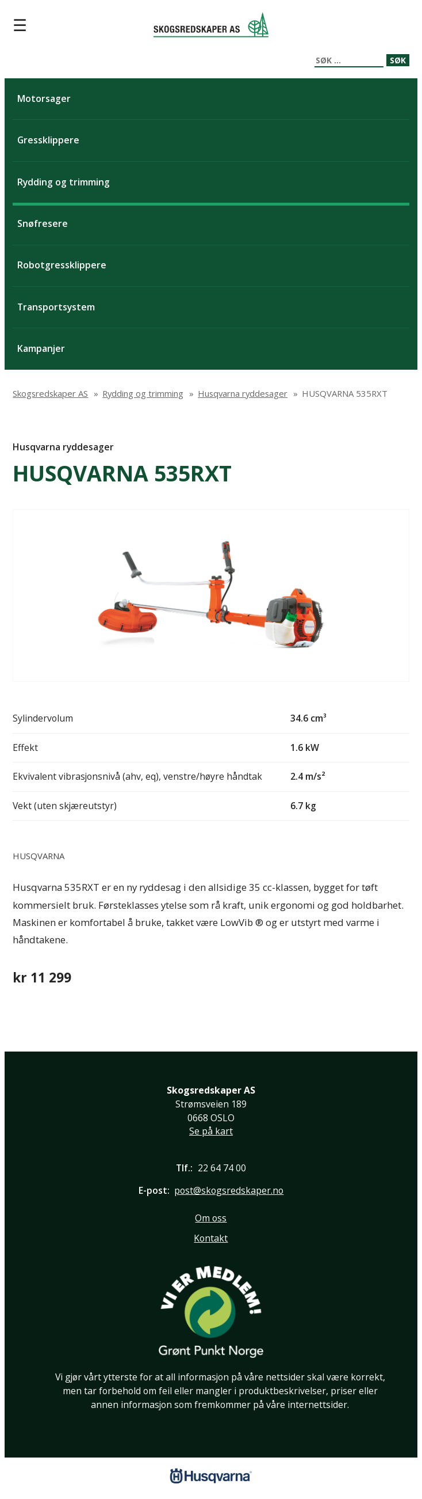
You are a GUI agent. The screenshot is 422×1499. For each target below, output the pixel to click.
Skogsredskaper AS (211, 24)
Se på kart (211, 1131)
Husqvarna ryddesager (63, 447)
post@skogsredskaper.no (228, 1190)
